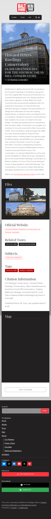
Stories (14, 17)
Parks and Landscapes (13, 257)
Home (4, 421)
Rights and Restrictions (13, 451)
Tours (22, 17)
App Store (25, 485)
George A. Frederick (26, 270)
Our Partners (9, 439)
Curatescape (23, 508)
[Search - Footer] (21, 411)
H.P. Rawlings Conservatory (17, 80)
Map (29, 17)
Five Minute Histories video (24, 174)
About (4, 436)
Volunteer (8, 447)
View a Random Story (25, 474)
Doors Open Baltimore (27, 244)
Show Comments (25, 390)
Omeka (14, 508)
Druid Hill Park (11, 244)
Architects (5, 454)
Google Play (25, 490)
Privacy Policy (10, 443)
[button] (37, 17)
